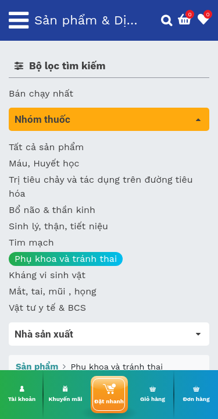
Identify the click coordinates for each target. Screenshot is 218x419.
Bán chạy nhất (41, 93)
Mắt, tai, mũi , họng (53, 291)
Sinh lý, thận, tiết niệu (58, 226)
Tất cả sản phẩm (46, 146)
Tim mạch (31, 242)
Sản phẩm (37, 366)
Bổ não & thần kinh (52, 209)
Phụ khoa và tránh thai (66, 258)
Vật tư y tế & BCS (47, 307)
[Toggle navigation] (18, 20)
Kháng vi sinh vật (47, 274)
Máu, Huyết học (44, 163)
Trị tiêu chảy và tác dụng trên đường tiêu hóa (101, 186)
